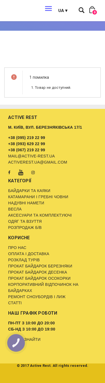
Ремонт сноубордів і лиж (37, 297)
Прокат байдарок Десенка (37, 272)
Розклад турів (24, 260)
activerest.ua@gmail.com (37, 162)
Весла (15, 209)
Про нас (17, 247)
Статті (15, 303)
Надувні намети (26, 203)
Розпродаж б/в (25, 227)
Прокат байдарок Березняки (40, 266)
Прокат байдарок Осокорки (39, 278)
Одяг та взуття (25, 221)
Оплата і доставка (28, 254)
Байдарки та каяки (29, 190)
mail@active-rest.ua (31, 156)
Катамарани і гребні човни (38, 197)
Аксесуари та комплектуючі (40, 215)
